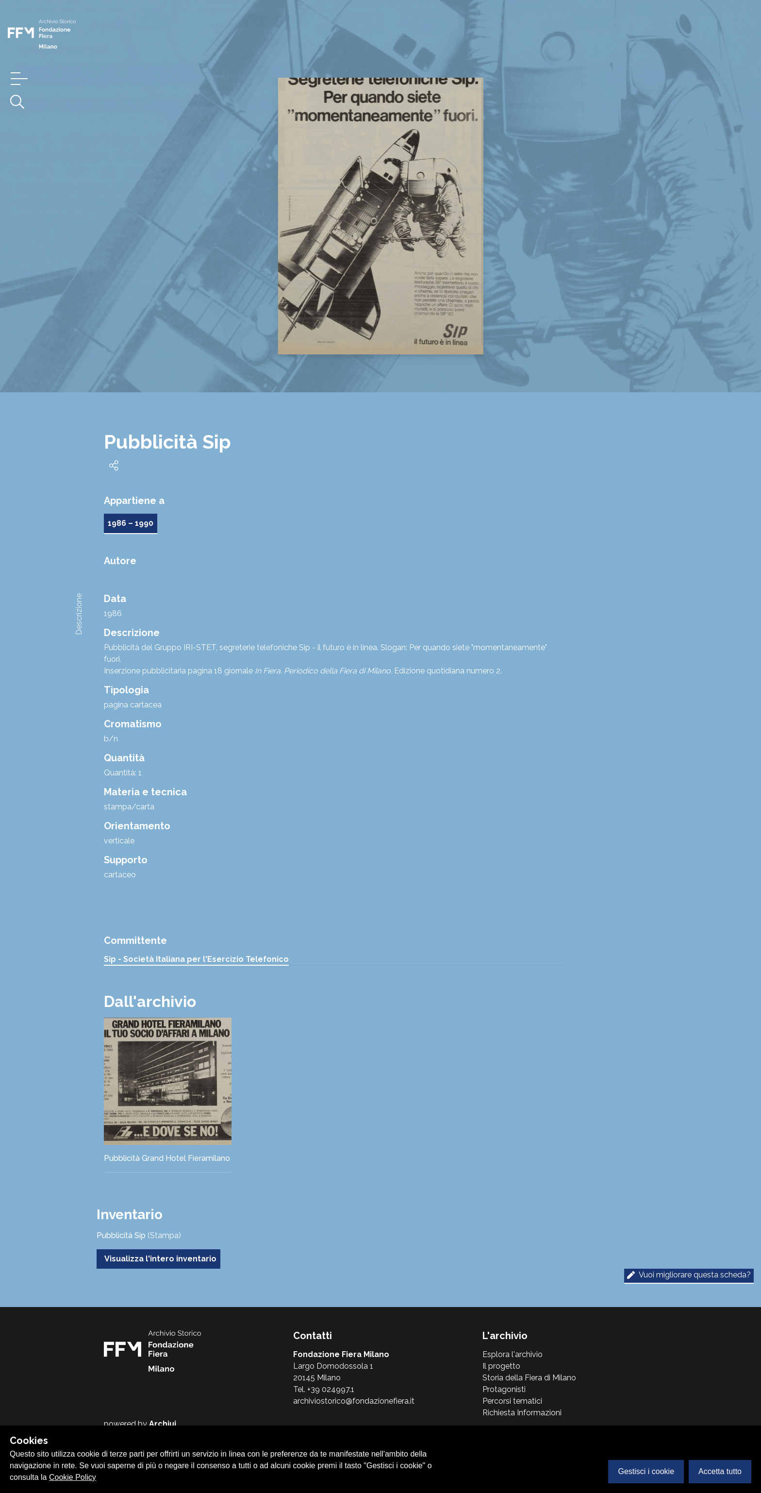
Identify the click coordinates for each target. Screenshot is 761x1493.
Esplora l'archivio (512, 1354)
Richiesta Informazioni (522, 1412)
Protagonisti (504, 1389)
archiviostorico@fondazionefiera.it (353, 1401)
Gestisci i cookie (646, 1471)
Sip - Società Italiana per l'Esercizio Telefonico (196, 959)
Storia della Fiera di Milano (529, 1377)
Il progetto (501, 1366)
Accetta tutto (720, 1471)
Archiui (162, 1423)
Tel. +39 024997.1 (323, 1389)
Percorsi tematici (512, 1401)
